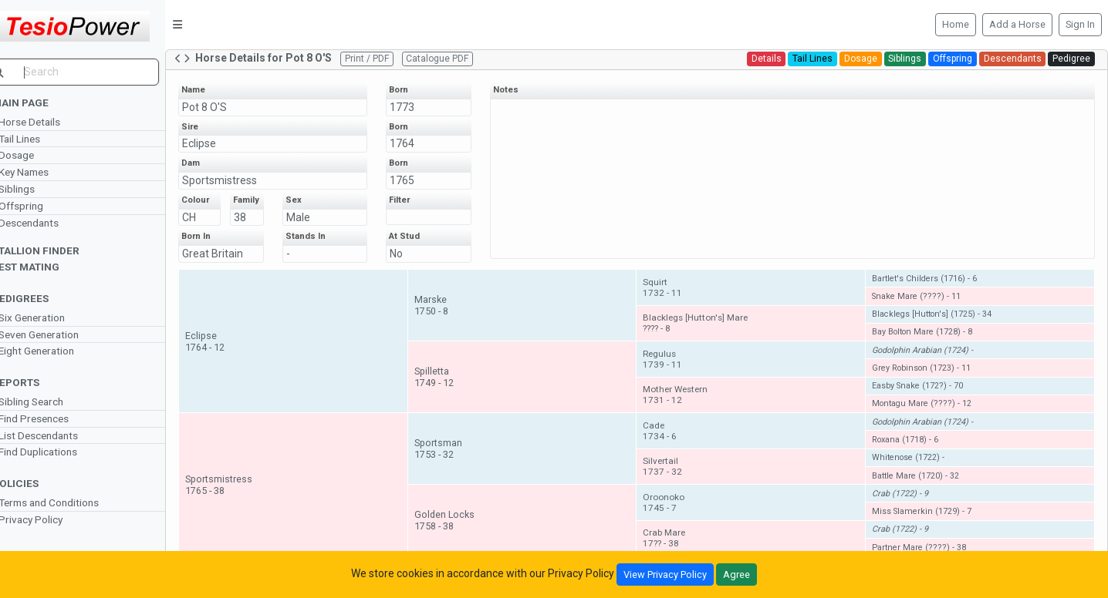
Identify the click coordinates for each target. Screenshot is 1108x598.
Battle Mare (920, 485)
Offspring (41, 206)
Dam (210, 163)
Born (414, 90)
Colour (215, 200)
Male (316, 217)
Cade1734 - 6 (670, 441)
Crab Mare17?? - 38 (675, 548)
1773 (418, 107)
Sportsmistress (239, 180)
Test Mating (45, 266)
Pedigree (1071, 58)
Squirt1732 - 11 (673, 297)
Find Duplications (58, 451)
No (412, 263)
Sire (209, 127)
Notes (519, 90)
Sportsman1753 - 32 (453, 458)
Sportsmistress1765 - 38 (238, 494)
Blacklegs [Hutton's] (937, 324)
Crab (905, 504)
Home (955, 24)
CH (209, 217)
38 (259, 226)
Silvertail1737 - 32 (673, 476)
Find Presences (54, 418)
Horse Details (49, 122)
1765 (418, 180)
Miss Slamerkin (927, 521)
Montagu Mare (927, 413)
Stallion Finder (56, 250)
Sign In (1080, 24)
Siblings (37, 189)
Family (263, 205)
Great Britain (232, 263)
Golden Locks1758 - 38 (459, 530)
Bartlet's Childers (929, 288)
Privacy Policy (51, 519)
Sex (311, 200)
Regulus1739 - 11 (673, 369)
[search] (92, 72)
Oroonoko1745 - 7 (674, 512)
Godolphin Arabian (927, 359)
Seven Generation (59, 334)
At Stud (420, 246)
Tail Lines (39, 139)
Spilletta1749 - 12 (448, 386)
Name (213, 90)
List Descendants (58, 435)
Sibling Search (51, 401)
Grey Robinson (926, 378)
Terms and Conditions (69, 502)
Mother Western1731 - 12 (686, 404)
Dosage (36, 155)
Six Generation (52, 317)
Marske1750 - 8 (446, 315)
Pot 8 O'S (224, 107)
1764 (418, 143)
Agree (736, 574)
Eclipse (219, 143)
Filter (415, 200)
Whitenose (913, 467)
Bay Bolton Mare (927, 342)
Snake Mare (921, 306)
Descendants (49, 223)
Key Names (44, 172)
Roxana (910, 450)
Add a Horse (1017, 24)
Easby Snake (922, 396)
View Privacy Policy (665, 574)
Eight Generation (56, 350)
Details (767, 58)
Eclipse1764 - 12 (225, 350)
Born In (216, 246)
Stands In (323, 246)
